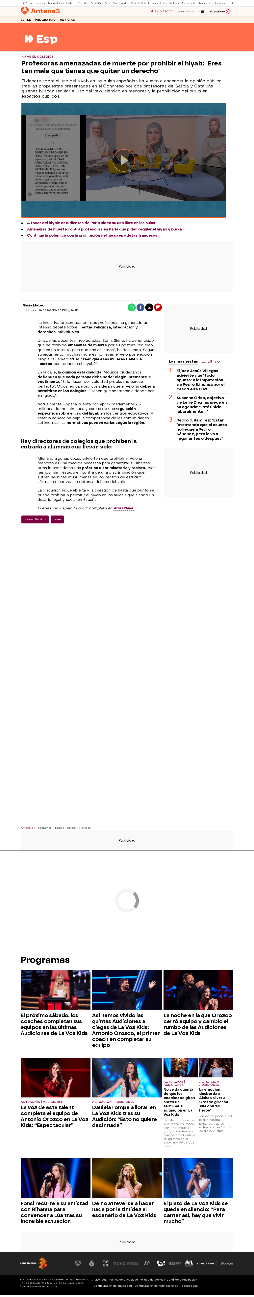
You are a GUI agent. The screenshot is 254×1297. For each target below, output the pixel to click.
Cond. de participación (181, 1281)
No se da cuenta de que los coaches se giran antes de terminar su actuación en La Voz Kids (179, 1103)
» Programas (43, 829)
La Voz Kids (81, 3)
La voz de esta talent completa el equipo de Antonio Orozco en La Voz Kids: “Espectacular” (54, 1118)
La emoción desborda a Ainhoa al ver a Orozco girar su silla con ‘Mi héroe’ (213, 1101)
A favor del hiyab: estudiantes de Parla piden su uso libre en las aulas (91, 225)
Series (26, 21)
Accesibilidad (188, 1287)
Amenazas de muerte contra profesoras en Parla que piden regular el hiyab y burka (104, 231)
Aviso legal (99, 1281)
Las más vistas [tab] (183, 363)
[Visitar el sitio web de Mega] (134, 1265)
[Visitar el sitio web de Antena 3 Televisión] (78, 1265)
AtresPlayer (124, 510)
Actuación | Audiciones (42, 1104)
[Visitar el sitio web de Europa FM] (175, 1265)
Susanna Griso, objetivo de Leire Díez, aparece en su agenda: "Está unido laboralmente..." (202, 406)
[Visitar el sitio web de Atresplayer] (208, 1265)
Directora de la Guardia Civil (128, 3)
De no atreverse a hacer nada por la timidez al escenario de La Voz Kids (124, 1211)
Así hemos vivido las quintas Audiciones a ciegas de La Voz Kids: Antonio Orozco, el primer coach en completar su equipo (126, 1032)
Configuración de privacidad (112, 1287)
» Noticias (84, 829)
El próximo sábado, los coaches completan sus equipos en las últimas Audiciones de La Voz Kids (54, 1026)
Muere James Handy (60, 3)
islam (57, 521)
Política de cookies (152, 1281)
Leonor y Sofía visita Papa (162, 3)
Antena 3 (27, 829)
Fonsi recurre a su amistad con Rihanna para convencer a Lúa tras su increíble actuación (54, 1214)
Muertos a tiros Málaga (192, 3)
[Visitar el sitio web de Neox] (106, 1265)
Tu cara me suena (36, 3)
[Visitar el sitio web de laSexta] (92, 1265)
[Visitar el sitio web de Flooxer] (227, 1265)
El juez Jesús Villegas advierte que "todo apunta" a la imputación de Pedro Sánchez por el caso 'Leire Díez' (201, 382)
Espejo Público (35, 521)
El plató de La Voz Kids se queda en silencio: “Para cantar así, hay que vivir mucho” (196, 1214)
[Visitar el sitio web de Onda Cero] (161, 1265)
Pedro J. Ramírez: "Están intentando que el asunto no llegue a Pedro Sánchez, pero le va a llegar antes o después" (202, 431)
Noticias (67, 21)
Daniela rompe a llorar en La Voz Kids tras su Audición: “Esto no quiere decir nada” (124, 1118)
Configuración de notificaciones (156, 1287)
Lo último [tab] (210, 363)
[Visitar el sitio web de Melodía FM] (189, 1265)
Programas (45, 21)
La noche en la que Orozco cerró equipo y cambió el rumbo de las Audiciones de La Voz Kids (198, 1026)
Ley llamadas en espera (220, 3)
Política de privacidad (123, 1281)
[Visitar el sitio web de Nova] (120, 1265)
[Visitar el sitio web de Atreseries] (147, 1265)
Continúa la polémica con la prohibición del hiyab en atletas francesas (92, 237)
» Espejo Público (64, 829)
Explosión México (100, 3)
